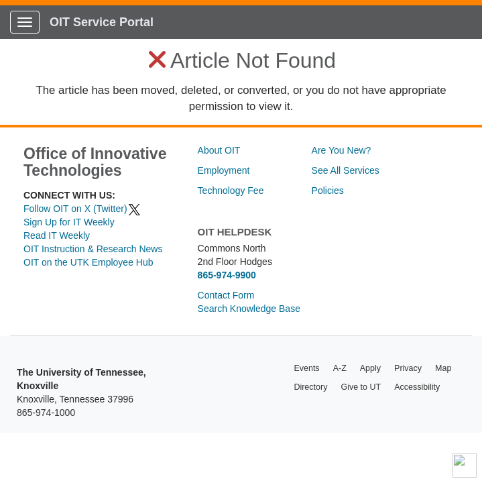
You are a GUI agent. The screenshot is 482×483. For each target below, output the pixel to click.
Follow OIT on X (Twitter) (82, 208)
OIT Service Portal (102, 22)
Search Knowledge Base (249, 308)
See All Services (345, 170)
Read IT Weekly (56, 235)
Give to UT (361, 387)
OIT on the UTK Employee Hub (88, 262)
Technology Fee (231, 190)
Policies (328, 190)
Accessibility (417, 387)
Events (306, 368)
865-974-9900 (227, 275)
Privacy (408, 368)
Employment (224, 170)
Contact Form (226, 295)
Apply (370, 368)
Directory (310, 387)
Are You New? (341, 150)
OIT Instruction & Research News (92, 249)
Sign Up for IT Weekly (69, 222)
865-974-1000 (46, 412)
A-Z (340, 368)
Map (443, 368)
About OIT (219, 150)
